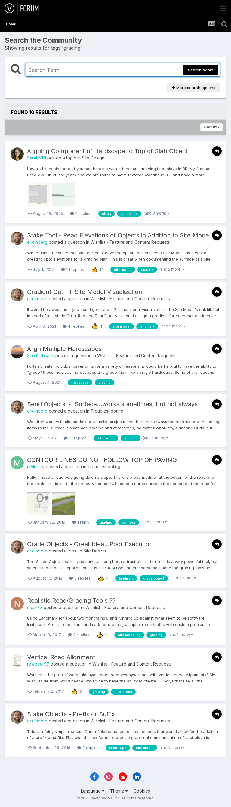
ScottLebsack (40, 355)
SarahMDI (36, 157)
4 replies (73, 326)
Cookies (142, 790)
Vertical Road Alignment (61, 657)
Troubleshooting (107, 410)
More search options (193, 87)
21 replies (72, 269)
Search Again (200, 69)
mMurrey (36, 466)
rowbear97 (38, 663)
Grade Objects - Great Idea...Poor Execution (90, 544)
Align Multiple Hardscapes (64, 348)
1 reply (80, 522)
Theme (119, 790)
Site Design (93, 157)
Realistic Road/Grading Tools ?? (71, 600)
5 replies (80, 578)
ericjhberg (37, 242)
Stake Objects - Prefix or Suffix (71, 714)
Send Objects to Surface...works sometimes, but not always (112, 404)
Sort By (211, 127)
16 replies (75, 437)
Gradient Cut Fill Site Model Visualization (84, 291)
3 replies (78, 634)
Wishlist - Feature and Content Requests (130, 242)
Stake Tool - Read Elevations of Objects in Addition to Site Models (120, 235)
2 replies (80, 213)
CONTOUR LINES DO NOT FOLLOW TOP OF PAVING (102, 459)
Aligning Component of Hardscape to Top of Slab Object (107, 151)
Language (92, 790)
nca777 (34, 607)
